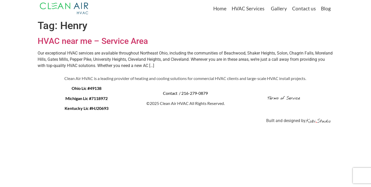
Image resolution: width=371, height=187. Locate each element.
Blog (326, 8)
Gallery (279, 8)
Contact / (172, 93)
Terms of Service (284, 98)
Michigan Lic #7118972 (86, 98)
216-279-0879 (194, 93)
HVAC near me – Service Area (93, 41)
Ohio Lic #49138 (86, 88)
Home (219, 8)
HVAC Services (248, 8)
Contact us (304, 8)
